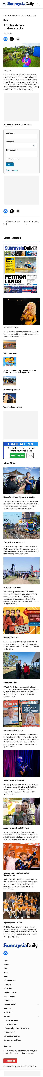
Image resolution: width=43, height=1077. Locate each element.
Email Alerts (8, 1000)
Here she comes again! (11, 327)
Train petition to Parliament (14, 542)
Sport (6, 972)
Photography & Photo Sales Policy (16, 1028)
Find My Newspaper (11, 1020)
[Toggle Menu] (4, 4)
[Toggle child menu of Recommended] (38, 1004)
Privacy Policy (9, 1032)
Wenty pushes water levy (12, 407)
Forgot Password (12, 170)
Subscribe (8, 988)
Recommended (9, 1004)
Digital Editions (10, 992)
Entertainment (9, 980)
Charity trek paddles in (11, 390)
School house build (10, 683)
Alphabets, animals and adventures (16, 828)
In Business (8, 984)
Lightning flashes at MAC (12, 923)
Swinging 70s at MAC (11, 637)
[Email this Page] (18, 39)
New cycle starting (31, 221)
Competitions (9, 996)
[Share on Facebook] (5, 39)
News (12, 15)
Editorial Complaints (11, 1036)
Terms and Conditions (12, 1040)
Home (5, 15)
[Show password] (34, 145)
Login (6, 961)
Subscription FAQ (10, 1024)
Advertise (7, 1008)
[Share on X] (12, 39)
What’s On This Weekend (12, 587)
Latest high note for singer (13, 780)
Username (10, 133)
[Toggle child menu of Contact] (38, 1016)
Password (10, 142)
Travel (6, 976)
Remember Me (13, 159)
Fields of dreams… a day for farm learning (19, 497)
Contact (7, 1016)
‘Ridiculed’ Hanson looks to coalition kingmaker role (16, 874)
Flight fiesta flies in (10, 353)
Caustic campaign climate (13, 730)
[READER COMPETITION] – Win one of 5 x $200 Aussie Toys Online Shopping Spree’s (19, 371)
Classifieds (8, 1012)
